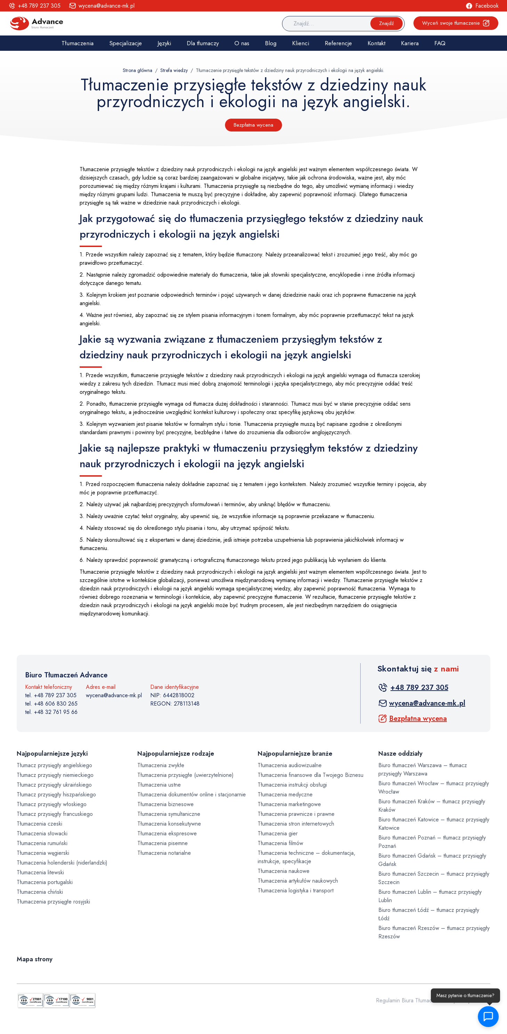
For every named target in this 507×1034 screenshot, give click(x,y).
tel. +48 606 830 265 (51, 704)
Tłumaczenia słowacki (42, 833)
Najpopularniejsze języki (52, 753)
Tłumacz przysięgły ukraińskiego (54, 785)
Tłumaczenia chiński (40, 892)
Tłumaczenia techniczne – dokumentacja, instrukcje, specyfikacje (306, 857)
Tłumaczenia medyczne (285, 794)
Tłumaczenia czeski (39, 824)
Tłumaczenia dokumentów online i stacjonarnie (191, 794)
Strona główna (137, 70)
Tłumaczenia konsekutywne (169, 824)
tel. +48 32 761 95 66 (51, 712)
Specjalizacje (125, 43)
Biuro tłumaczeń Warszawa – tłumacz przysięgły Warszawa (422, 769)
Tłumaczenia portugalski (45, 882)
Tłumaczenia (78, 43)
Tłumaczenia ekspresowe (167, 833)
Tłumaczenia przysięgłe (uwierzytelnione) (185, 775)
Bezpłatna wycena (253, 125)
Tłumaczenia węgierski (43, 853)
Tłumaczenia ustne (159, 785)
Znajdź (386, 23)
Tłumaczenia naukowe (283, 871)
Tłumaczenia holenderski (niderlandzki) (62, 863)
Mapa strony (35, 959)
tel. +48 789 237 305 (51, 695)
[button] (489, 1016)
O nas (241, 43)
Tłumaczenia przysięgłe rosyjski (53, 902)
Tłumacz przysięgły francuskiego (55, 814)
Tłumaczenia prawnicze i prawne (296, 814)
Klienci (300, 43)
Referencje (338, 43)
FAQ (439, 43)
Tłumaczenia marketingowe (289, 804)
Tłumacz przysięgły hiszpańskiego (56, 794)
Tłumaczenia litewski (40, 872)
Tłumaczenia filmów (280, 843)
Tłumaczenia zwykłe (160, 765)
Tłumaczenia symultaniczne (168, 814)
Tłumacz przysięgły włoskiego (52, 804)
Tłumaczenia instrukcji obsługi (292, 785)
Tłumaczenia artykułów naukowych (298, 881)
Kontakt (376, 43)
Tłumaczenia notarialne (164, 853)
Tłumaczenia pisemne (162, 843)
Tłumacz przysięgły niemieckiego (55, 775)
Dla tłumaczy (203, 43)
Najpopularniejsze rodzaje (175, 753)
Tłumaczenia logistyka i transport (295, 890)
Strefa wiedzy (174, 70)
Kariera (410, 43)
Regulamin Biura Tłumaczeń (408, 1000)
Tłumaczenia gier (278, 833)
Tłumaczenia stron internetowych (296, 824)
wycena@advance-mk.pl (114, 695)
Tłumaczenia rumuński (42, 843)
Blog (270, 43)
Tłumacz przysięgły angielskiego (54, 765)
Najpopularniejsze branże (295, 753)
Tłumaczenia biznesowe (165, 804)
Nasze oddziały (400, 753)
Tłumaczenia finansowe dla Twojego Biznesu (310, 775)
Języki (164, 43)
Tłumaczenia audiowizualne (290, 765)
